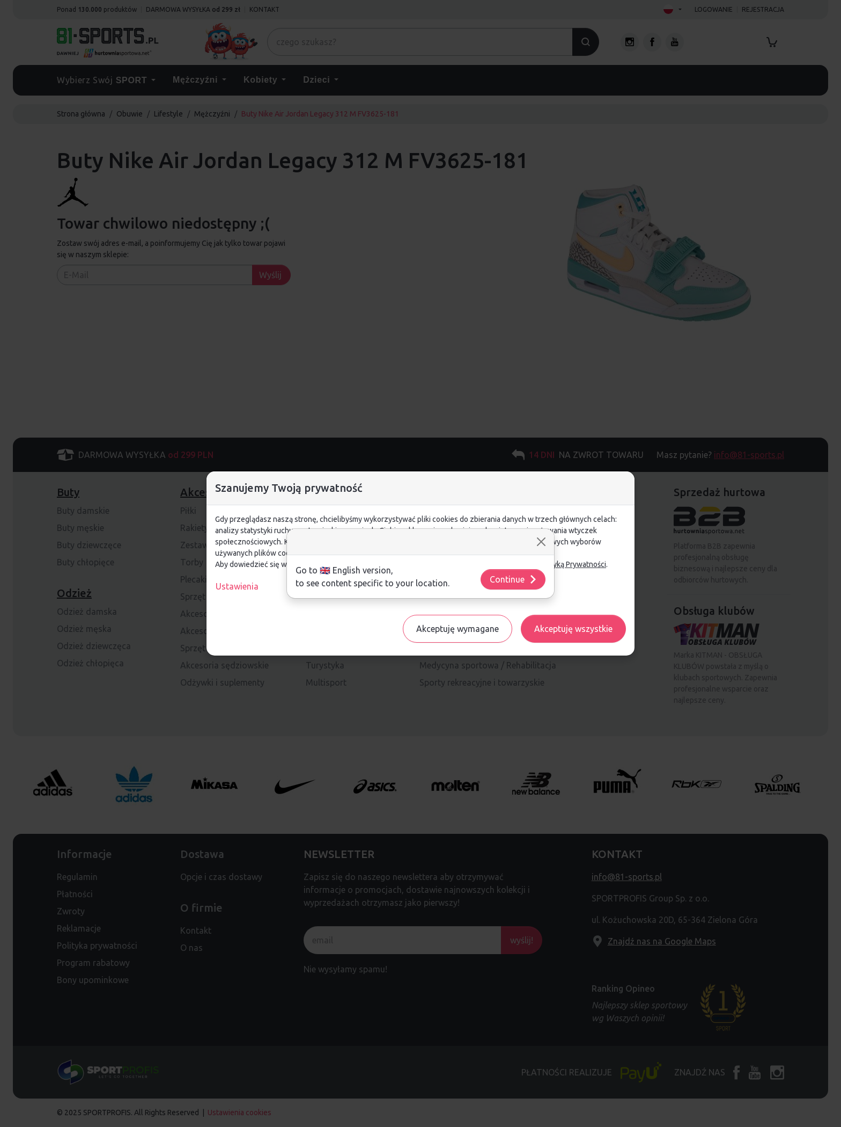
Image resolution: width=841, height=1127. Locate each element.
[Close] (541, 541)
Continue (513, 579)
